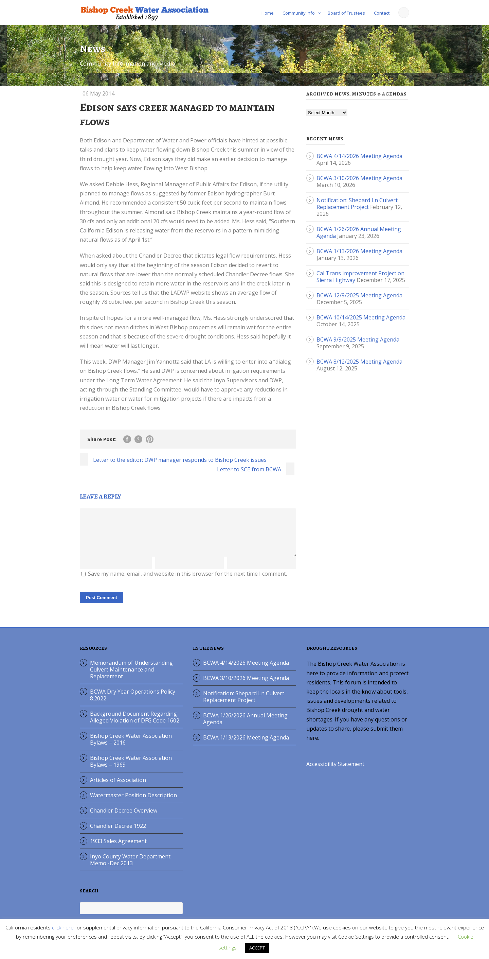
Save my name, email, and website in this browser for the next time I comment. (187, 582)
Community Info (299, 13)
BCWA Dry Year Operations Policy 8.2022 (132, 703)
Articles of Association (118, 788)
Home (267, 13)
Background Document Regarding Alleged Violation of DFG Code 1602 (134, 725)
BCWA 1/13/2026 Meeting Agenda (359, 251)
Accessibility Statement (335, 772)
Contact (382, 13)
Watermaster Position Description (133, 803)
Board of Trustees (346, 13)
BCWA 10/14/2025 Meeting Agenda (360, 317)
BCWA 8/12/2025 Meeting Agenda (359, 361)
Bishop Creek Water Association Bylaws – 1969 (131, 769)
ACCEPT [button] (257, 948)
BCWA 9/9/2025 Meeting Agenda (357, 339)
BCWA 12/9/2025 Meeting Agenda (359, 295)
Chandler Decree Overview (123, 818)
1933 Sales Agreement (118, 849)
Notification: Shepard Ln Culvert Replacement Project (357, 203)
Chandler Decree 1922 (118, 834)
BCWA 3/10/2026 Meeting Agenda (359, 178)
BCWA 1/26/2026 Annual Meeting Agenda (245, 727)
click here (63, 927)
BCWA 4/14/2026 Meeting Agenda (359, 156)
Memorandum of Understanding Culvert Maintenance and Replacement (131, 677)
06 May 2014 (98, 93)
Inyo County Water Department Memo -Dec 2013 (130, 868)
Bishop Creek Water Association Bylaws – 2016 (131, 747)
